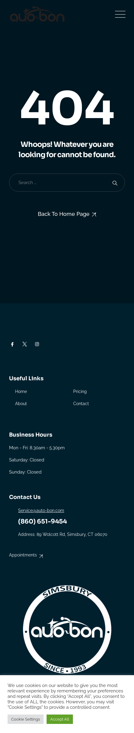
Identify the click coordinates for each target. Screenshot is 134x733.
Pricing (80, 391)
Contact (81, 403)
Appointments (23, 555)
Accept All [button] (59, 719)
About (21, 403)
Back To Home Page (64, 214)
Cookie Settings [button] (25, 719)
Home (21, 391)
